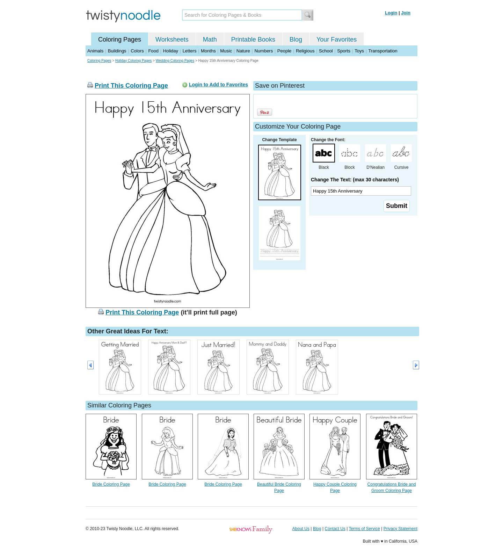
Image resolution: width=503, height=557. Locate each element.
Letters (190, 50)
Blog (296, 39)
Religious (305, 50)
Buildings (117, 50)
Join (405, 12)
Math (210, 39)
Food (153, 50)
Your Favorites (336, 39)
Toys (359, 50)
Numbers (263, 50)
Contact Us (335, 528)
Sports (343, 50)
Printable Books (253, 39)
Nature (243, 50)
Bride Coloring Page (111, 484)
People (284, 50)
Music (226, 50)
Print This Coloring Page (131, 85)
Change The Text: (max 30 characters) (355, 179)
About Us (300, 528)
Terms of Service (364, 528)
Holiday (170, 50)
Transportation (382, 50)
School (326, 50)
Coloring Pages (119, 39)
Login (391, 12)
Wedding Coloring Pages (175, 61)
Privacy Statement (400, 528)
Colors (137, 50)
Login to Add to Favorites (218, 84)
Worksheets (172, 39)
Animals (95, 50)
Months (208, 50)
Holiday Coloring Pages (133, 61)
